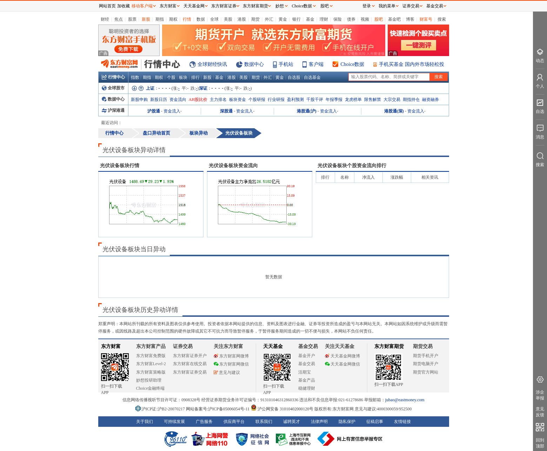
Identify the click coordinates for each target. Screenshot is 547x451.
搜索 (442, 19)
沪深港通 (113, 110)
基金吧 (394, 19)
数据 (200, 19)
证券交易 (410, 6)
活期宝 (304, 372)
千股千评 (314, 99)
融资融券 (430, 99)
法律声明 (319, 421)
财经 (105, 19)
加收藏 (123, 6)
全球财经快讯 (212, 64)
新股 (146, 19)
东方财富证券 (223, 6)
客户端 (316, 64)
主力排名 (218, 99)
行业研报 (276, 99)
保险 (337, 19)
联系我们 (263, 421)
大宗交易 (391, 99)
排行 (195, 77)
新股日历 (158, 99)
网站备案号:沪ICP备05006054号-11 (218, 408)
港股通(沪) (306, 111)
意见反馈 (540, 411)
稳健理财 (306, 388)
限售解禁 (372, 99)
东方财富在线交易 (190, 363)
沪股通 (153, 111)
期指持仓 (411, 99)
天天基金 (273, 346)
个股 (171, 77)
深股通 (226, 111)
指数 (135, 77)
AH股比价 (198, 99)
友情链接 (402, 421)
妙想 (279, 6)
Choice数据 (353, 64)
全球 (214, 19)
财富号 (426, 19)
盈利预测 (295, 99)
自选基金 (312, 77)
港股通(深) (394, 111)
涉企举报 (540, 395)
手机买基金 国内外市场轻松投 (411, 64)
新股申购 (139, 99)
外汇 (269, 19)
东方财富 (111, 346)
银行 (296, 19)
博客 (410, 19)
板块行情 (119, 165)
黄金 (283, 19)
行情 (187, 19)
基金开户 (306, 355)
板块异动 (198, 133)
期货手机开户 (425, 355)
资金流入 (172, 111)
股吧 (378, 19)
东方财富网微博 (231, 356)
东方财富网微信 (231, 364)
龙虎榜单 (353, 99)
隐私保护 (347, 421)
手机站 (286, 64)
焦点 (118, 19)
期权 (173, 19)
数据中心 (254, 64)
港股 (242, 19)
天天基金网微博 (342, 356)
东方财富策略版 (151, 372)
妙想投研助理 (148, 380)
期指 (159, 19)
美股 (228, 19)
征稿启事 (374, 421)
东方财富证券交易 (190, 372)
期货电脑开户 (425, 363)
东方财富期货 (389, 346)
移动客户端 (142, 6)
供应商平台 (234, 421)
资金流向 (177, 99)
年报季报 (334, 99)
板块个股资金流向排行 (352, 165)
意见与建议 (227, 372)
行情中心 (113, 77)
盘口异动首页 (156, 133)
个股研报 (256, 99)
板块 (183, 77)
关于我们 (144, 421)
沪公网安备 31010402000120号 (282, 408)
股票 (132, 19)
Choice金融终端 (150, 388)
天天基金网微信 (342, 364)
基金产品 (306, 380)
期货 (255, 19)
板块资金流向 (233, 165)
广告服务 (204, 421)
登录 (366, 6)
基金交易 (306, 363)
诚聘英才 (291, 421)
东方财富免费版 (151, 355)
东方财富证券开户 (190, 355)
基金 (310, 19)
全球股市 (113, 88)
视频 (365, 19)
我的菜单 (387, 6)
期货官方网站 (425, 372)
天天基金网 (194, 6)
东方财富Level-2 (151, 363)
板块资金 (237, 99)
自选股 (294, 77)
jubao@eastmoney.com (405, 399)
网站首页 (107, 6)
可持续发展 (174, 421)
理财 (324, 19)
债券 (351, 19)
